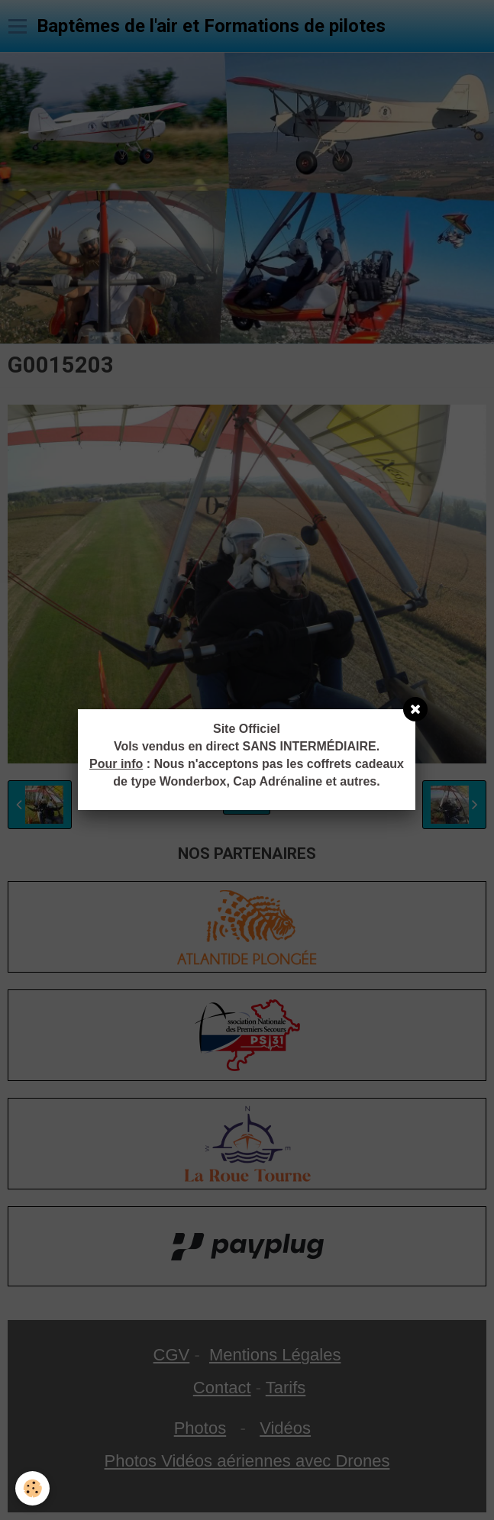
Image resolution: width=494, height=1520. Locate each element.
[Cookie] (32, 1488)
